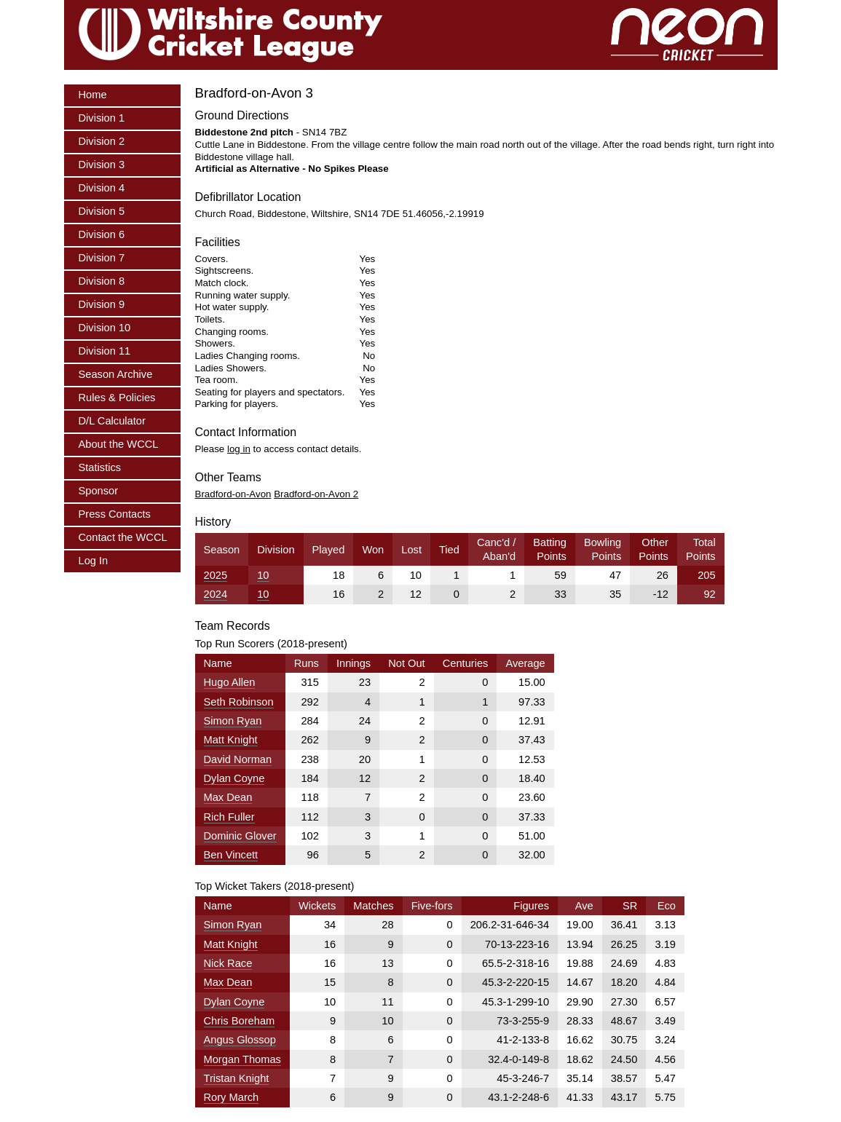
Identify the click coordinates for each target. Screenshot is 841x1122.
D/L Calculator (112, 421)
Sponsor (99, 491)
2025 (216, 575)
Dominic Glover (240, 836)
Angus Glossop (240, 1040)
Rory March (231, 1097)
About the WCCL (119, 444)
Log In (93, 560)
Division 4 (102, 188)
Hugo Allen (230, 682)
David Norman (238, 759)
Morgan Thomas (242, 1059)
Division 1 (102, 118)
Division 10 (105, 327)
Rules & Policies (117, 397)
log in (238, 448)
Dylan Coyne (234, 778)
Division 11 (105, 351)
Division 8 (102, 281)
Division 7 (102, 258)
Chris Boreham (239, 1021)
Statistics (100, 467)
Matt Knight (231, 740)
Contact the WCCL (123, 537)
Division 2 (102, 141)
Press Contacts (115, 514)
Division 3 (102, 164)
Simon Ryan (233, 721)
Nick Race (228, 963)
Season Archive (116, 374)
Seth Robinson (239, 702)
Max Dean (228, 797)
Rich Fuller (229, 817)
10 (263, 575)
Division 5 (102, 211)
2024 (216, 594)
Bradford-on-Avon (233, 494)
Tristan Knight (236, 1078)
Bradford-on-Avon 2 (316, 494)
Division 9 (102, 304)
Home (93, 94)
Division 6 (102, 234)
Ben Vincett (231, 855)
